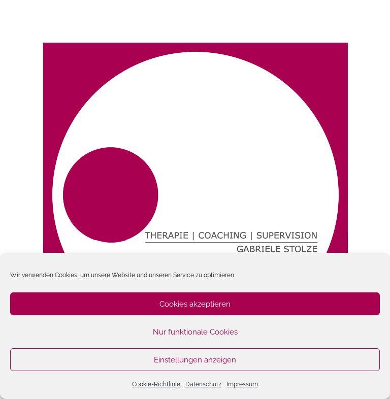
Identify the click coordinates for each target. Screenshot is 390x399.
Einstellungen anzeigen (195, 359)
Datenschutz (203, 384)
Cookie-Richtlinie (156, 384)
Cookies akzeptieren (195, 304)
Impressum (242, 384)
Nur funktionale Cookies (195, 332)
